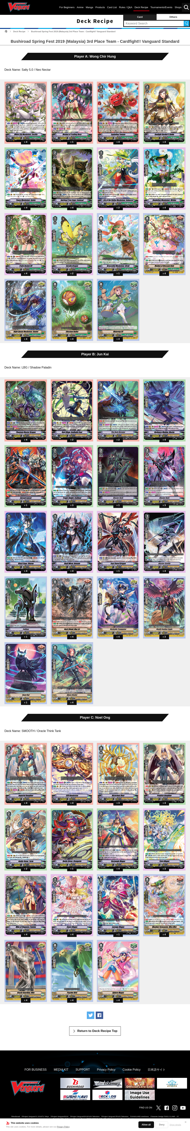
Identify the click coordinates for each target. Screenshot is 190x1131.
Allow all (146, 1124)
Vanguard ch (183, 1108)
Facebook (166, 1108)
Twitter (158, 1108)
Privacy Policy (63, 1127)
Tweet (90, 1015)
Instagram (174, 1108)
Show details (175, 1125)
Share (99, 1015)
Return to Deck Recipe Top (97, 1031)
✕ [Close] (185, 1122)
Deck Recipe (19, 31)
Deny (161, 1124)
